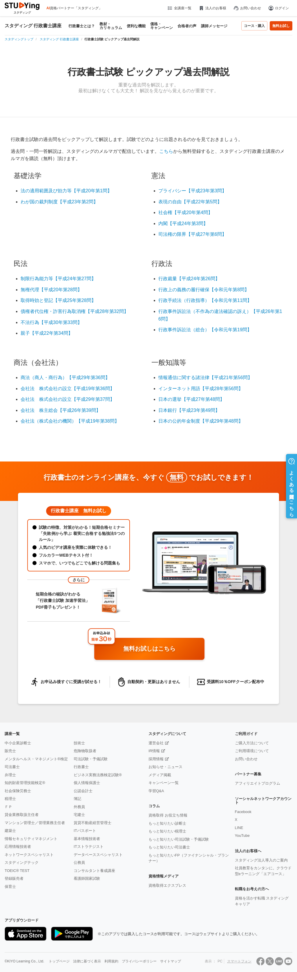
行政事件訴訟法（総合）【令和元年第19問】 (205, 329)
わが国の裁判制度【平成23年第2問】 (59, 201)
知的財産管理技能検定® (25, 783)
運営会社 (156, 743)
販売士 (10, 751)
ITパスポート (85, 830)
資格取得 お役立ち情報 (167, 815)
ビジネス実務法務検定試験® (98, 775)
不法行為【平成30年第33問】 (51, 322)
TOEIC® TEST (17, 870)
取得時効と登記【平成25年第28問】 (58, 300)
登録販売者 (14, 878)
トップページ (59, 961)
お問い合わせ (247, 8)
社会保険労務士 (18, 791)
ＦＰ (8, 807)
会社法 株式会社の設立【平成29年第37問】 (68, 399)
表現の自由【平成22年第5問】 (190, 201)
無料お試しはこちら (161, 649)
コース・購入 (254, 26)
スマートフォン (239, 961)
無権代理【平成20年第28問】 (51, 289)
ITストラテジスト (89, 846)
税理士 (10, 799)
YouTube (242, 835)
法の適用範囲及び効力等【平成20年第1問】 (66, 190)
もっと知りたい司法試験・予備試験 (178, 839)
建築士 (10, 830)
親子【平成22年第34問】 (47, 333)
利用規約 (111, 961)
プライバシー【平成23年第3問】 (192, 190)
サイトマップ (170, 961)
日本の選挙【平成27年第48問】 (191, 399)
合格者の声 (187, 26)
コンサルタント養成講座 (94, 870)
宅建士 (79, 814)
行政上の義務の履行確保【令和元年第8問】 (203, 289)
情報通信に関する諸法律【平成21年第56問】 (205, 377)
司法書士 (12, 767)
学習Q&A (156, 791)
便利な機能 (136, 26)
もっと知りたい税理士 (167, 831)
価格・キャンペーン (161, 26)
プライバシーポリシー (139, 961)
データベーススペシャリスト (98, 854)
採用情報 (156, 759)
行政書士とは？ (81, 26)
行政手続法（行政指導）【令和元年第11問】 (205, 300)
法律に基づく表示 (87, 961)
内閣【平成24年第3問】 (183, 223)
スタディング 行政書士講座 (33, 25)
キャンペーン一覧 (163, 783)
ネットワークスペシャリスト (29, 854)
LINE (239, 828)
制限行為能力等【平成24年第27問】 (58, 278)
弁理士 (10, 775)
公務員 (79, 862)
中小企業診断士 (18, 743)
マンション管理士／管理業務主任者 (35, 823)
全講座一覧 (179, 8)
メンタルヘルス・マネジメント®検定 (36, 759)
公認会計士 (83, 791)
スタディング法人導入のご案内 (261, 860)
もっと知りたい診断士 (167, 823)
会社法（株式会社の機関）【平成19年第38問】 (70, 421)
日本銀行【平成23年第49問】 (189, 410)
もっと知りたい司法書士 (169, 847)
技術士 (79, 743)
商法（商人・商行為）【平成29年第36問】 (65, 377)
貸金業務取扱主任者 (22, 814)
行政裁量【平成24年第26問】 (189, 278)
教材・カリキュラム (110, 26)
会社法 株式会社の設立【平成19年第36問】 (68, 388)
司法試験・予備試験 (91, 759)
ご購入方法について (252, 743)
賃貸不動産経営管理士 (92, 823)
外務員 (79, 807)
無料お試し (281, 26)
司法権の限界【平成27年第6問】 (192, 234)
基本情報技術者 (87, 839)
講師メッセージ (214, 26)
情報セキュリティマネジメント (31, 839)
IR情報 (154, 751)
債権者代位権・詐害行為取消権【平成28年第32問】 (74, 311)
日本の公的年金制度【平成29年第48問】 (200, 421)
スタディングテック (22, 862)
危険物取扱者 (85, 751)
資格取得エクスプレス (167, 885)
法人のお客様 (212, 8)
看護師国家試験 (87, 878)
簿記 (77, 799)
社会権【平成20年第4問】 (185, 212)
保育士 (10, 886)
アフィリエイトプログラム (257, 783)
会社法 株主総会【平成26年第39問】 (61, 410)
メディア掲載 (159, 775)
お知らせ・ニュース (165, 767)
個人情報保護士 (87, 783)
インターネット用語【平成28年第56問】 (200, 388)
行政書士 (81, 767)
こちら (166, 151)
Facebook (243, 812)
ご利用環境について (252, 751)
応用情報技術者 (18, 846)
